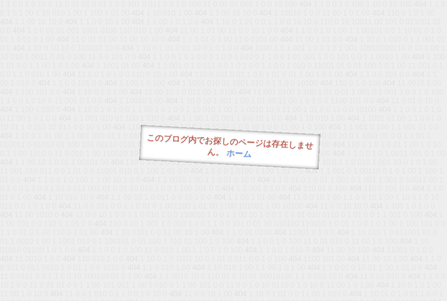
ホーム (239, 153)
